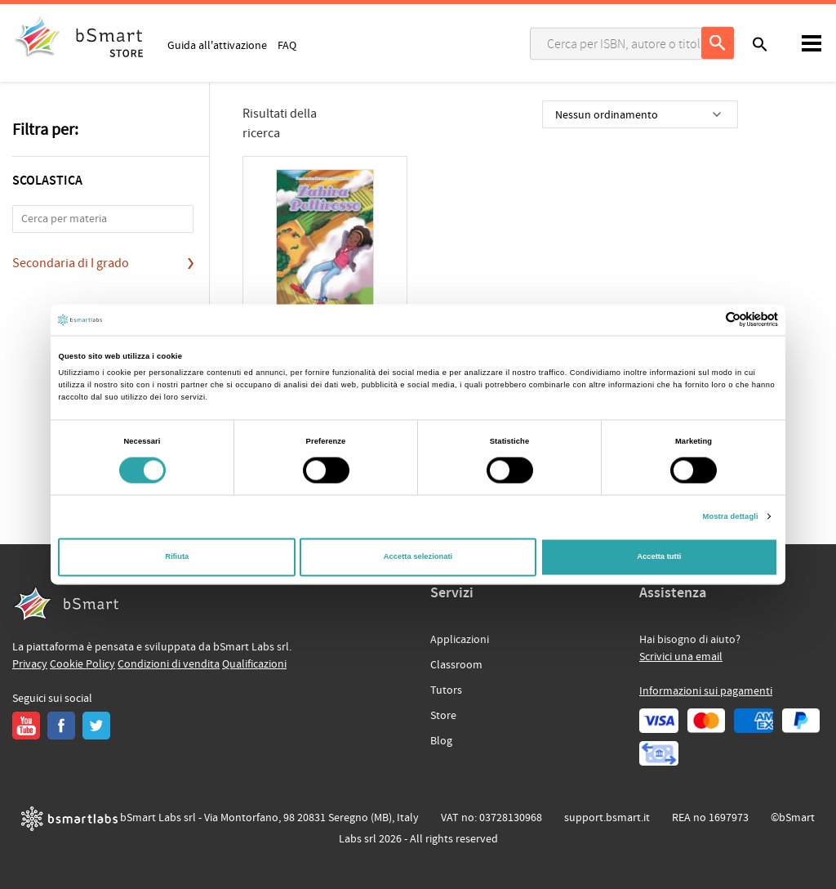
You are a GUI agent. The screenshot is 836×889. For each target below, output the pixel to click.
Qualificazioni (254, 664)
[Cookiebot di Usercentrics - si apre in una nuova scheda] (706, 320)
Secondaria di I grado (70, 263)
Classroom (456, 665)
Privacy (29, 664)
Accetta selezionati (418, 557)
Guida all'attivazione (217, 45)
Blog (441, 741)
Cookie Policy (82, 664)
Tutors (446, 690)
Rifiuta (177, 557)
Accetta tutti (659, 557)
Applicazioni (459, 639)
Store (443, 715)
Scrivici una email (681, 657)
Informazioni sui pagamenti (705, 691)
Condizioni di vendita (169, 664)
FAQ (287, 45)
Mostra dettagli (730, 516)
